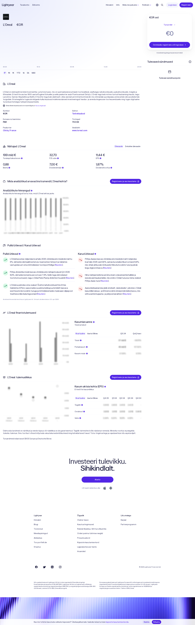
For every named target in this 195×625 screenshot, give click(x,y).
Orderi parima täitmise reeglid (90, 533)
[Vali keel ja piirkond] (157, 4)
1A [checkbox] (24, 73)
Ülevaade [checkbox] (119, 146)
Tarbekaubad (78, 113)
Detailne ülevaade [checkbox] (132, 146)
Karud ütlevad (87, 253)
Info (118, 5)
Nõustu (156, 622)
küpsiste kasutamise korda (117, 622)
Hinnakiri (109, 5)
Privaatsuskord (83, 538)
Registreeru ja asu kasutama (125, 181)
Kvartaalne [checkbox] (80, 333)
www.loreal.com (79, 130)
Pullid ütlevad (11, 253)
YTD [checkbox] (18, 73)
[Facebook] (36, 567)
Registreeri (186, 5)
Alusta (97, 479)
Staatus (37, 547)
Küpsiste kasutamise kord (88, 542)
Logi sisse (172, 5)
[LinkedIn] (52, 567)
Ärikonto (36, 5)
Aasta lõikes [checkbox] (92, 333)
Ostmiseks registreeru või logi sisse (169, 45)
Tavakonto (24, 5)
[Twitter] (44, 567)
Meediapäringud (41, 533)
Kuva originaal (40, 105)
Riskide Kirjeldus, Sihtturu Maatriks (91, 529)
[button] (37, 111)
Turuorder (170, 25)
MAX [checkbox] (33, 73)
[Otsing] (162, 4)
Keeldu (146, 622)
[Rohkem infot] (190, 62)
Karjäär (124, 520)
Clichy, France (9, 130)
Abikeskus (38, 538)
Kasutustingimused (85, 524)
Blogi (36, 524)
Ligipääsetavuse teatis (87, 547)
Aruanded (81, 551)
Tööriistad (38, 529)
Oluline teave (82, 520)
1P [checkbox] (5, 73)
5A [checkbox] (28, 73)
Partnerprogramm (128, 524)
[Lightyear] (8, 4)
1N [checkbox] (9, 73)
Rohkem (147, 5)
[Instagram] (60, 567)
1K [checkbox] (13, 73)
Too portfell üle (40, 542)
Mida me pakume (130, 5)
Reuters (58, 265)
